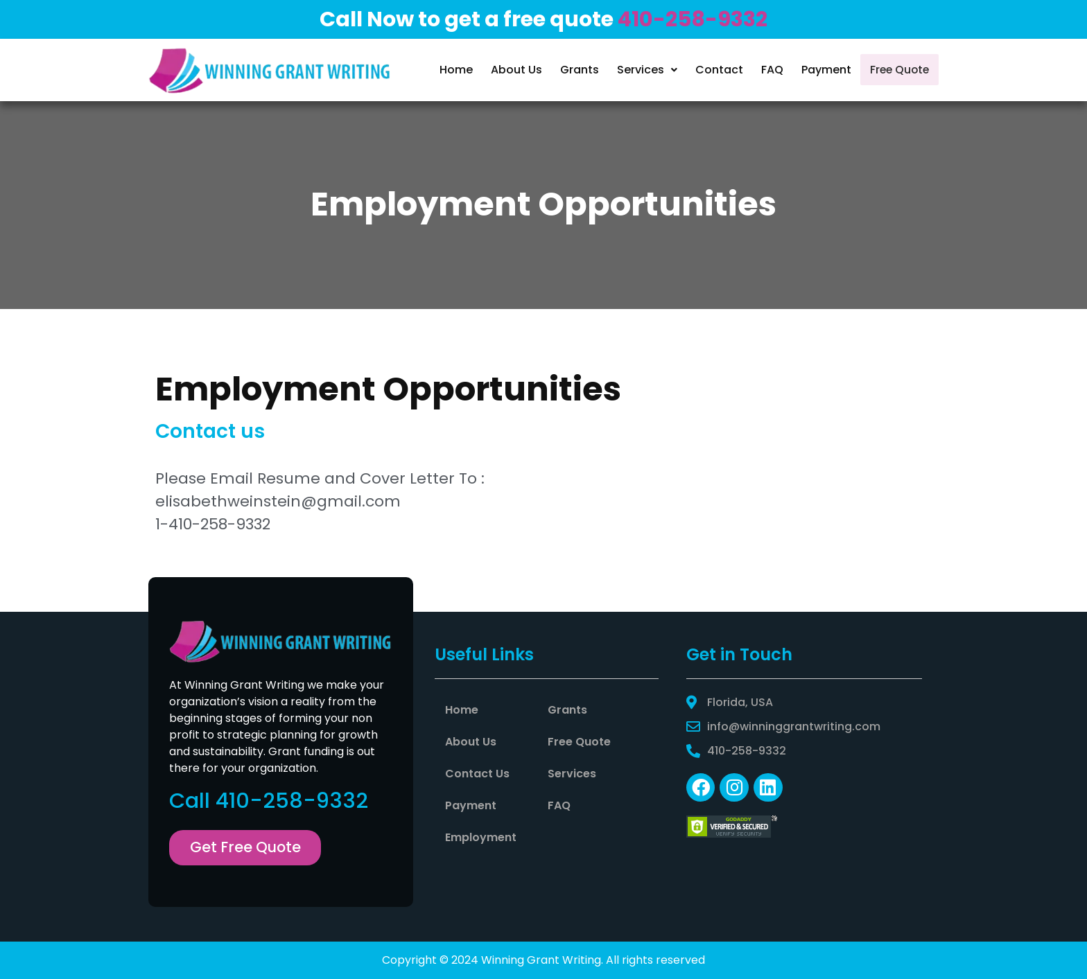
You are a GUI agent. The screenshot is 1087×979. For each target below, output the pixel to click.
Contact (712, 70)
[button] (245, 847)
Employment (480, 837)
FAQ (765, 70)
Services (639, 70)
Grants (572, 70)
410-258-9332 (692, 19)
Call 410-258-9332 (268, 800)
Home (448, 70)
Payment (819, 70)
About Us (508, 70)
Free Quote (896, 69)
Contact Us (477, 774)
